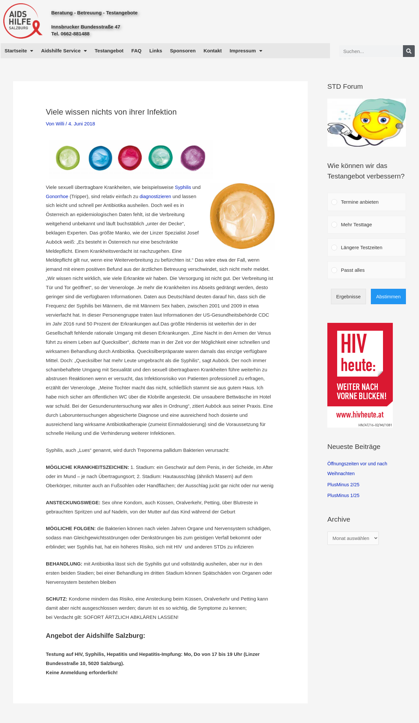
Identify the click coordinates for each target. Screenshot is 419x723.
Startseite (19, 51)
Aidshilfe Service (64, 51)
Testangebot (109, 50)
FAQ (136, 50)
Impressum (246, 51)
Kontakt (213, 50)
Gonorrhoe (57, 196)
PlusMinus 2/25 (344, 484)
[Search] (409, 51)
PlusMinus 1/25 (344, 495)
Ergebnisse (348, 296)
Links (155, 50)
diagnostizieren (157, 196)
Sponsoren (182, 50)
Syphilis (183, 187)
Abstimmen (388, 296)
